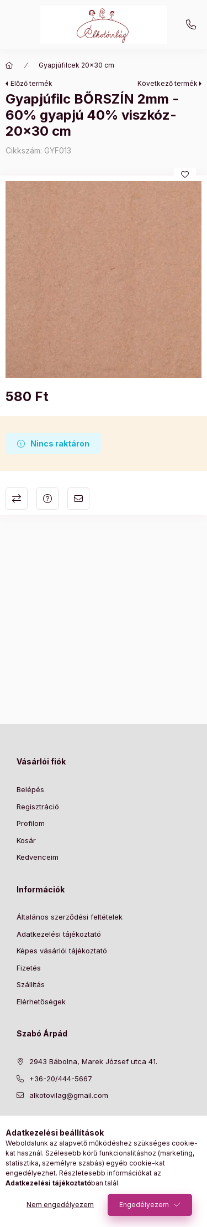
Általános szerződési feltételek (70, 916)
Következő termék (167, 83)
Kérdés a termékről (47, 498)
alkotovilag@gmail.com (68, 1095)
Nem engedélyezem (60, 1204)
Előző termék (31, 83)
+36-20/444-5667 (191, 25)
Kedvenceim (38, 857)
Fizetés (29, 967)
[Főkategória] (9, 65)
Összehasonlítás (17, 498)
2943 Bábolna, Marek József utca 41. (93, 1061)
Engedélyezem (144, 1204)
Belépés (30, 789)
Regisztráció (38, 806)
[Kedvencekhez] (185, 174)
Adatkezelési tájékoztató (59, 934)
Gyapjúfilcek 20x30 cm (76, 65)
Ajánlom (78, 498)
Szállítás (31, 984)
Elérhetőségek (41, 1001)
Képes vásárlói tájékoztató (62, 950)
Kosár (26, 840)
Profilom (31, 823)
